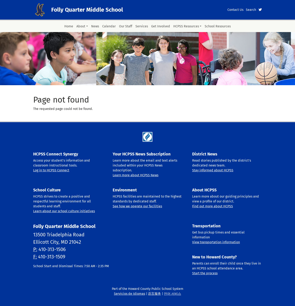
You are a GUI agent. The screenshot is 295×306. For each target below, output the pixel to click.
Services (141, 26)
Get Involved (160, 26)
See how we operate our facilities (137, 206)
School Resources (218, 26)
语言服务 (154, 294)
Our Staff (125, 26)
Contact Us (235, 10)
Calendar (109, 26)
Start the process (205, 273)
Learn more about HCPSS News (135, 175)
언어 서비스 (172, 294)
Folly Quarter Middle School (87, 9)
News (95, 26)
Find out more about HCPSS (212, 206)
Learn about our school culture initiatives (64, 211)
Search (251, 10)
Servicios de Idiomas (129, 294)
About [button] (80, 26)
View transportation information (216, 242)
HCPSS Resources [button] (186, 26)
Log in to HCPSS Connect (51, 170)
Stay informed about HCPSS (212, 170)
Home (68, 26)
